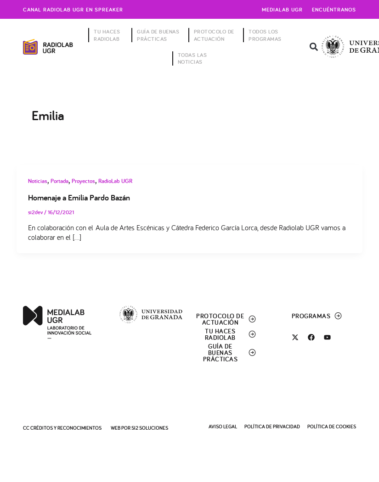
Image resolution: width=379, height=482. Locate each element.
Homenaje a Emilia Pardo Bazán (79, 197)
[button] (313, 47)
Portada (59, 181)
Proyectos (83, 181)
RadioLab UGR (115, 181)
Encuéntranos (334, 9)
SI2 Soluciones (149, 428)
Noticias (37, 181)
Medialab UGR (282, 9)
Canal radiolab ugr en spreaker (73, 9)
